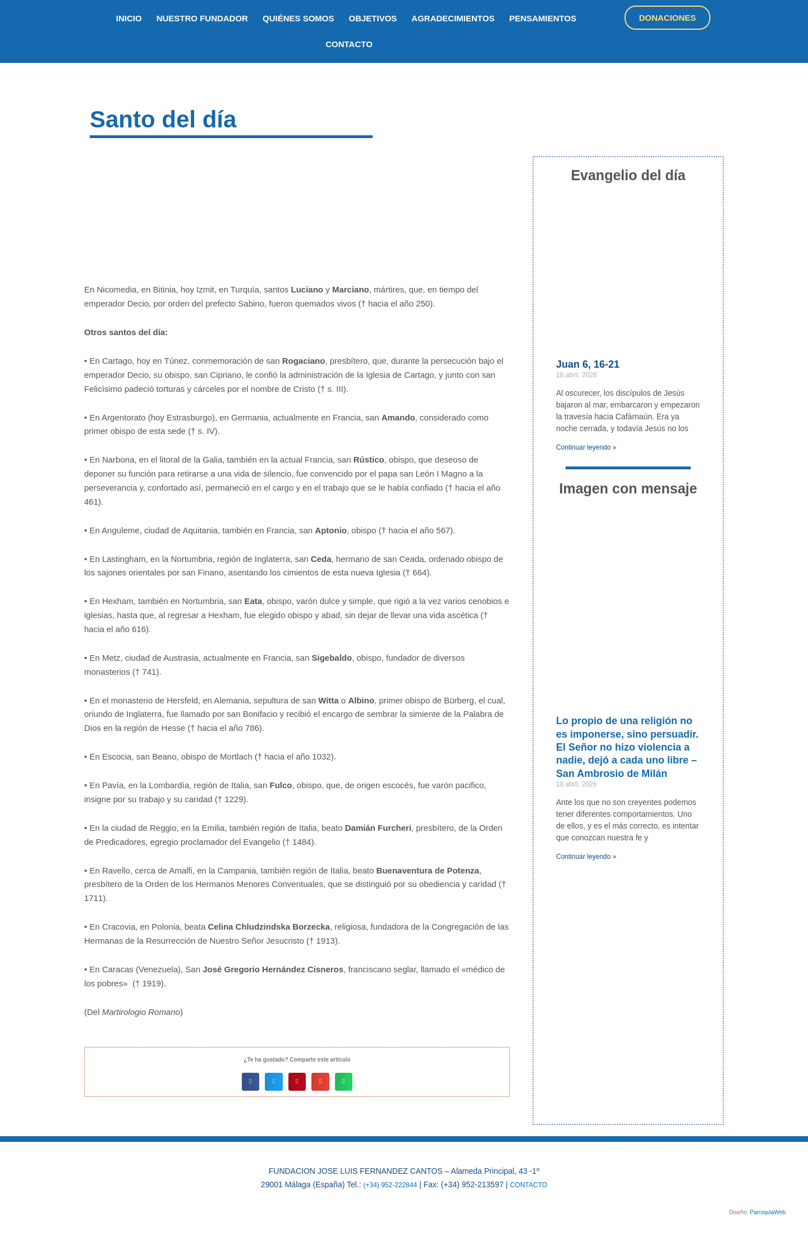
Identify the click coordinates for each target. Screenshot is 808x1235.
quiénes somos (298, 18)
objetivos (373, 18)
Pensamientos (542, 18)
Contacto (349, 44)
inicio (129, 18)
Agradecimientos (452, 18)
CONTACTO (532, 1184)
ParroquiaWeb (768, 1212)
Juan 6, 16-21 (587, 364)
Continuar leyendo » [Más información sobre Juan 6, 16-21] (586, 447)
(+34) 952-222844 (387, 1184)
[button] (251, 1082)
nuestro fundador (202, 18)
